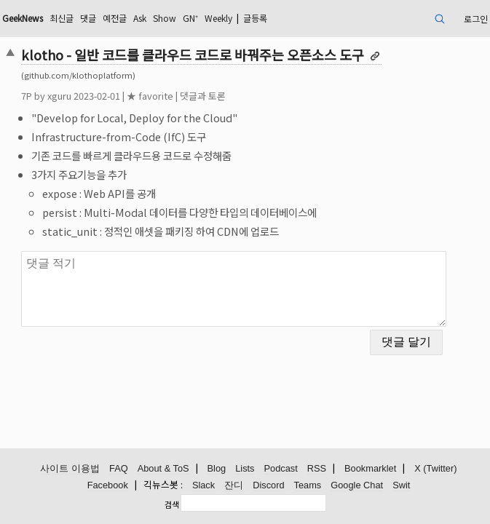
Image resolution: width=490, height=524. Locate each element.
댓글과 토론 (203, 96)
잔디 (233, 485)
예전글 (115, 18)
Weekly (218, 18)
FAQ (118, 468)
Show (164, 18)
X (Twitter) (435, 468)
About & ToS (163, 468)
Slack (203, 485)
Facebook (107, 485)
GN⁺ (190, 18)
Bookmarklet (370, 468)
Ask (139, 18)
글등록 (255, 18)
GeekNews (22, 18)
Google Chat (357, 485)
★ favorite (150, 96)
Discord (268, 485)
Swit (401, 485)
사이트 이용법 (70, 468)
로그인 (476, 18)
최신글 (62, 18)
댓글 (88, 18)
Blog (217, 468)
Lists (244, 468)
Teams (308, 485)
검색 (172, 504)
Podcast (281, 468)
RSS (316, 468)
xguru (59, 96)
